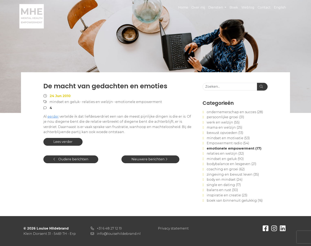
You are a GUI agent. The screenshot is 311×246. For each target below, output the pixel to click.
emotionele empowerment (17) (234, 148)
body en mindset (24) (225, 179)
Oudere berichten (70, 159)
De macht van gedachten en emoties (105, 86)
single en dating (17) (224, 185)
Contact (264, 7)
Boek (233, 7)
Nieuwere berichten (149, 159)
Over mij (198, 7)
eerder (53, 116)
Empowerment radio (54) (228, 143)
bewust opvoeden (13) (225, 133)
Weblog (247, 7)
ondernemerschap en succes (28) (235, 112)
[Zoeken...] (230, 87)
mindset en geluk (65, 102)
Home (183, 7)
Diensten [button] (216, 7)
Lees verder (63, 142)
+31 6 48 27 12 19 (109, 228)
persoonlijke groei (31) (225, 117)
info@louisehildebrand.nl (119, 234)
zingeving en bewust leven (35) (233, 174)
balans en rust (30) (222, 190)
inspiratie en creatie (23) (227, 195)
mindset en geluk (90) (225, 159)
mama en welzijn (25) (224, 127)
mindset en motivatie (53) (228, 138)
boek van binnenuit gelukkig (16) (235, 200)
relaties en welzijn (97, 102)
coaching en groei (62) (226, 169)
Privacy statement (173, 228)
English (280, 7)
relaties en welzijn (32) (225, 153)
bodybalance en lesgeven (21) (231, 164)
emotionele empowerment (138, 102)
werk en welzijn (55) (223, 122)
